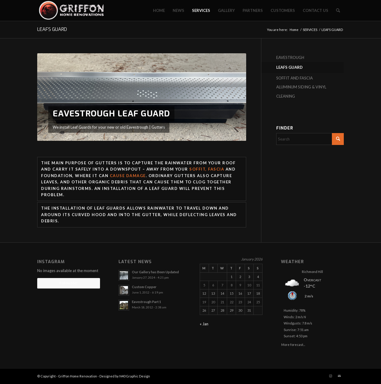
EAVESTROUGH (290, 57)
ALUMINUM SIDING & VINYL (301, 87)
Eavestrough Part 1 (146, 302)
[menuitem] (159, 10)
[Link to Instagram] (330, 375)
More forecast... (293, 343)
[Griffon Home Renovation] (72, 10)
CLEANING (285, 96)
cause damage (128, 175)
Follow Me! (69, 283)
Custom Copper (144, 287)
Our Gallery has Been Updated (155, 272)
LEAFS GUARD (52, 29)
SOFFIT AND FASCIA (294, 78)
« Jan (204, 323)
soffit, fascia (206, 169)
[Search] (338, 10)
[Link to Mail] (339, 375)
